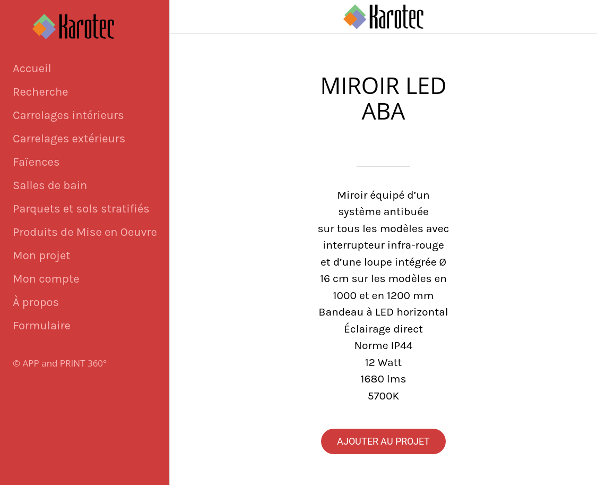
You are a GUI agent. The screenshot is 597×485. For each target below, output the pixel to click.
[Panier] (580, 17)
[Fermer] (186, 17)
